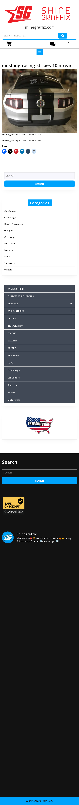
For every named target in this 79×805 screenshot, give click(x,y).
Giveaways (10, 236)
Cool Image (10, 217)
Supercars (9, 263)
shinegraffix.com (39, 27)
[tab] (40, 52)
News (7, 256)
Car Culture (10, 210)
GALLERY (12, 340)
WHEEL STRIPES (41, 310)
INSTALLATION (15, 325)
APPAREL (12, 347)
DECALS (12, 318)
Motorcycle (10, 250)
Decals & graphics (13, 223)
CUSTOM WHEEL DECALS (21, 296)
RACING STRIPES (16, 288)
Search (62, 36)
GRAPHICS (41, 303)
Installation (10, 243)
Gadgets (8, 230)
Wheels (8, 269)
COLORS (12, 333)
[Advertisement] (39, 758)
